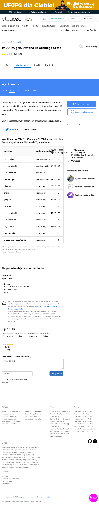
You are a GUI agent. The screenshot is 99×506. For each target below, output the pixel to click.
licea (56, 30)
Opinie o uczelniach (37, 12)
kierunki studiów (49, 26)
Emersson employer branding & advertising (28, 501)
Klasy (7, 65)
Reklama (5, 476)
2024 (12, 90)
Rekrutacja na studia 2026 (79, 12)
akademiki (64, 26)
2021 (33, 90)
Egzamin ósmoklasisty (81, 178)
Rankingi (57, 12)
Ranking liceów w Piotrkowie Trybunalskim (81, 195)
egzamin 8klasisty (89, 30)
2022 (26, 90)
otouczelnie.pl (7, 496)
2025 (5, 90)
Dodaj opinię (56, 373)
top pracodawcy (9, 30)
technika (65, 30)
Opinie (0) (18, 54)
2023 (19, 90)
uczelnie (26, 26)
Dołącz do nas (15, 12)
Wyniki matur (22, 65)
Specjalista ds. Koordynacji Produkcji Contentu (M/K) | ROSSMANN (60, 413)
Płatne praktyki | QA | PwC (83, 426)
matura (75, 30)
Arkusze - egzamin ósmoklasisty (81, 187)
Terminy (74, 19)
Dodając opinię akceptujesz (16, 380)
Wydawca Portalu (8, 481)
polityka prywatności (42, 496)
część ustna (31, 128)
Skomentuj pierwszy (93, 498)
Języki (37, 65)
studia (35, 26)
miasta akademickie (10, 26)
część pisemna (11, 128)
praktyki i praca (79, 26)
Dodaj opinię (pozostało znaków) (16, 356)
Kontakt (49, 65)
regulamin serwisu (26, 496)
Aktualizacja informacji (10, 478)
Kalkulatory (88, 19)
